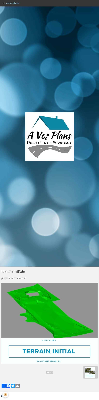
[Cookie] (5, 395)
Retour (49, 372)
